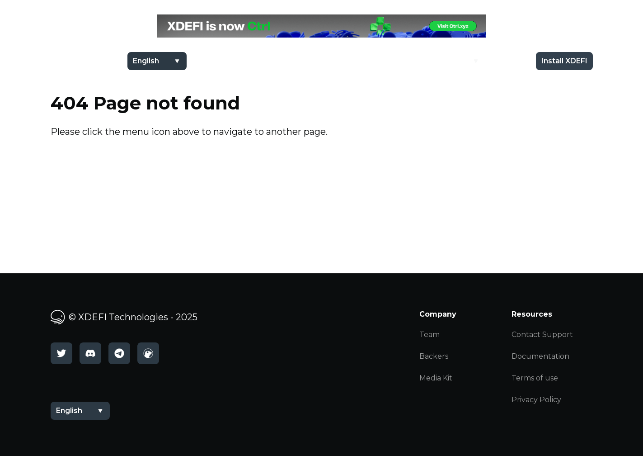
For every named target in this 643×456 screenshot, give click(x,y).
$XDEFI (402, 61)
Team (429, 334)
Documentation (540, 356)
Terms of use (535, 378)
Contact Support (542, 334)
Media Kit (435, 378)
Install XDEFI (564, 61)
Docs (508, 61)
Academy (451, 61)
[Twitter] (61, 353)
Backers (433, 356)
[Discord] (90, 353)
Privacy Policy (536, 399)
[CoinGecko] (148, 353)
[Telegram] (119, 353)
